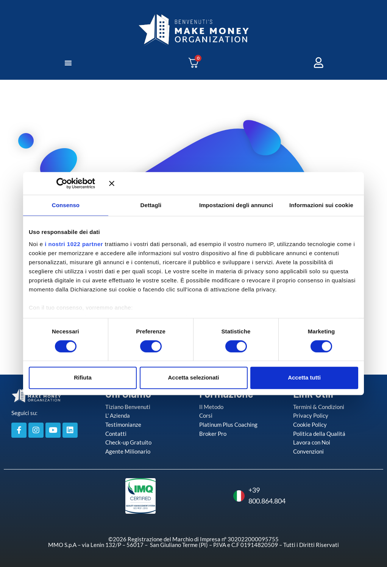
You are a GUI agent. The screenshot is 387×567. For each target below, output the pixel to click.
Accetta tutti (304, 377)
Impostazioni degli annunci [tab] (236, 205)
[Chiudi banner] (233, 183)
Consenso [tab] (66, 205)
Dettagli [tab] (151, 205)
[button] (68, 62)
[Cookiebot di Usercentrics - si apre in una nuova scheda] (73, 183)
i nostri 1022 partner (74, 244)
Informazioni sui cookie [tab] (321, 205)
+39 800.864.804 (247, 495)
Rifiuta (83, 377)
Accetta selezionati (193, 377)
